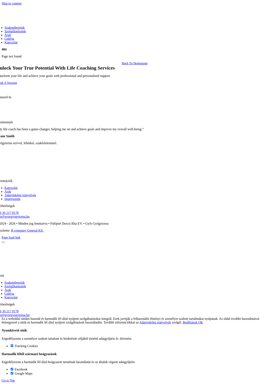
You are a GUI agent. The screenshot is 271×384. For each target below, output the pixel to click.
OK (200, 322)
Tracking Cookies (24, 346)
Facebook (19, 369)
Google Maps (22, 373)
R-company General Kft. (27, 230)
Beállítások (190, 322)
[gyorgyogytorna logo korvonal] (134, 174)
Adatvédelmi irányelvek (155, 322)
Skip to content (11, 3)
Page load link (11, 237)
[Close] (3, 242)
